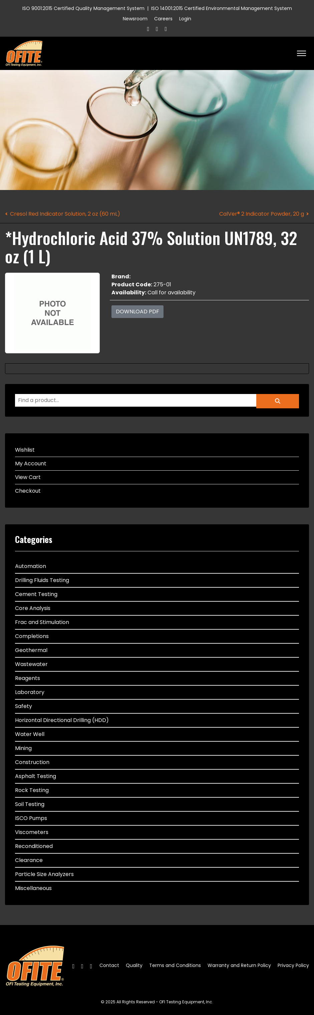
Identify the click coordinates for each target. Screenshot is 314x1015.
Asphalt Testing (35, 776)
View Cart (28, 477)
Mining (23, 748)
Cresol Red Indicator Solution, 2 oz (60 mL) (65, 214)
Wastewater (31, 664)
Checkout (28, 491)
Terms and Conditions (175, 965)
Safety (23, 706)
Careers (163, 18)
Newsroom (135, 18)
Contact (109, 965)
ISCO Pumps (31, 818)
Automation (30, 566)
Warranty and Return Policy (239, 965)
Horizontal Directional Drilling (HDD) (62, 720)
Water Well (29, 734)
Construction (32, 762)
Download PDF (137, 311)
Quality (134, 965)
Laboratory (29, 692)
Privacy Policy (293, 965)
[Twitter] (157, 29)
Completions (32, 636)
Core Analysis (32, 608)
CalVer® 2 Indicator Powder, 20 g (261, 214)
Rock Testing (32, 790)
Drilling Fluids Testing (42, 580)
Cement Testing (36, 594)
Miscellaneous (33, 888)
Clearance (29, 860)
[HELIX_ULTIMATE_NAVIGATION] (301, 53)
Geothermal (31, 650)
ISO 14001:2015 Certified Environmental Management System (221, 8)
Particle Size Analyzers (44, 874)
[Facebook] (148, 29)
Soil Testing (29, 804)
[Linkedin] (166, 29)
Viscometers (31, 832)
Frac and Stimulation (42, 622)
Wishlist (25, 450)
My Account (30, 463)
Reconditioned (34, 846)
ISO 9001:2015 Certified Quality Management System (83, 8)
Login (185, 18)
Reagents (27, 678)
